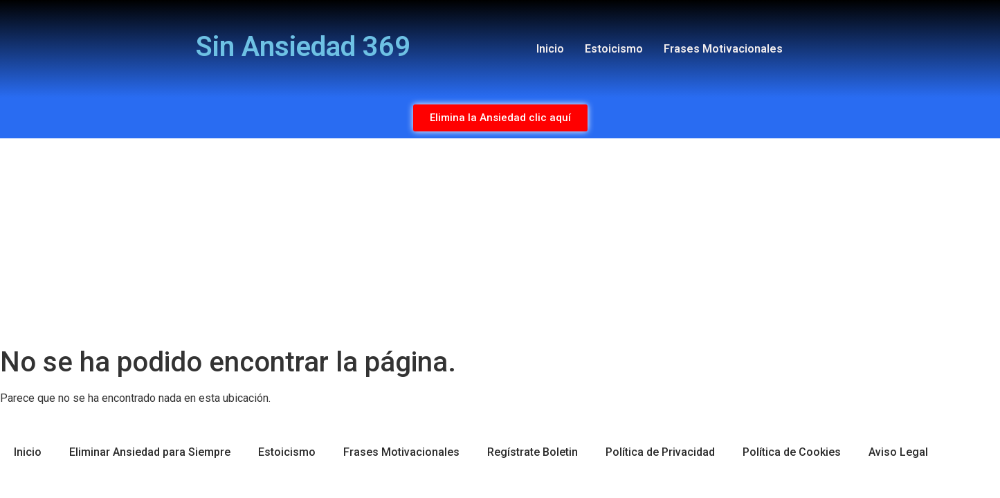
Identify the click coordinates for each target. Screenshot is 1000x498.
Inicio (550, 48)
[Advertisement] (500, 242)
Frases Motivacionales (723, 48)
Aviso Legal (898, 452)
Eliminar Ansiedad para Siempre (149, 452)
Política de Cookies (792, 452)
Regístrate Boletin (532, 452)
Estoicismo (614, 48)
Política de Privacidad (660, 452)
